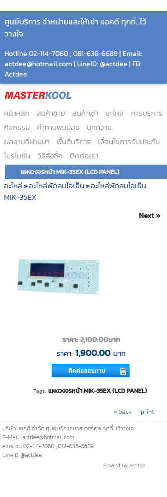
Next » (149, 215)
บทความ (99, 127)
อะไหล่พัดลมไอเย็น (56, 185)
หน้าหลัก (16, 113)
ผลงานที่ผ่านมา (26, 141)
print (147, 411)
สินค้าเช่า (85, 113)
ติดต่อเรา (84, 156)
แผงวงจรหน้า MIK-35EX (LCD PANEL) (97, 391)
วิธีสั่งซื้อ (50, 156)
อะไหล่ (115, 113)
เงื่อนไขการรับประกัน (129, 141)
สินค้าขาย (51, 113)
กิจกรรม (17, 127)
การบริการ (147, 113)
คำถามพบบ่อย (58, 127)
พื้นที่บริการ (74, 141)
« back (122, 411)
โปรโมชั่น (17, 156)
